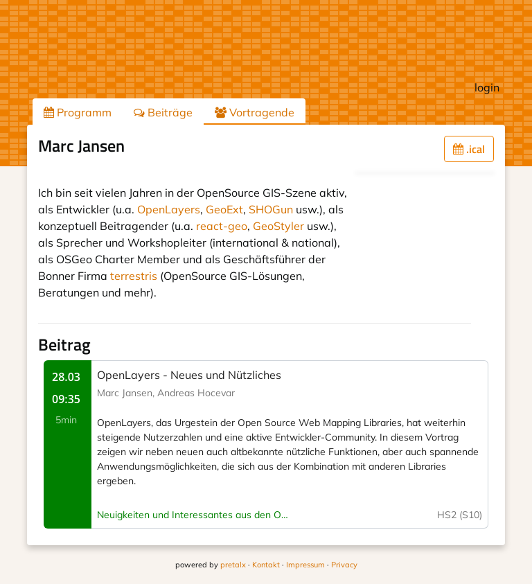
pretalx (233, 564)
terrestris (133, 276)
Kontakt (266, 564)
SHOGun (271, 209)
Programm (78, 112)
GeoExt (224, 209)
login (487, 87)
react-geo (221, 226)
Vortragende (254, 112)
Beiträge (163, 112)
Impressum (305, 564)
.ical (469, 149)
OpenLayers (168, 209)
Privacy (344, 564)
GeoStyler (278, 226)
